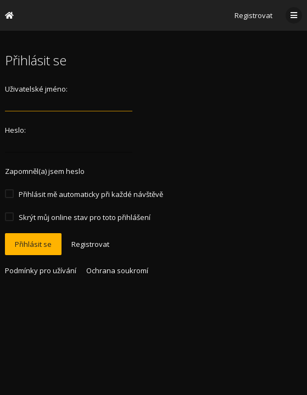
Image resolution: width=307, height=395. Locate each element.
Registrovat (253, 15)
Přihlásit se (33, 244)
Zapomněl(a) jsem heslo (45, 171)
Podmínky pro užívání (40, 270)
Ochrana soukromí (117, 270)
